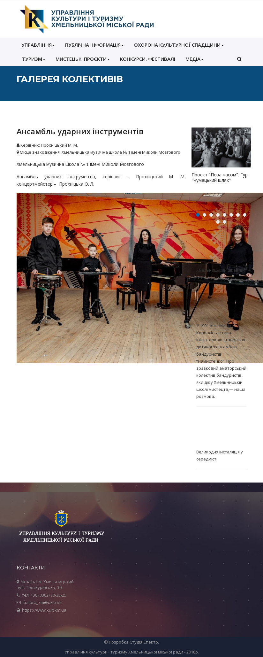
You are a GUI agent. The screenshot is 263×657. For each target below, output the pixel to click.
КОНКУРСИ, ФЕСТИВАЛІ (147, 59)
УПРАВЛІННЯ (38, 45)
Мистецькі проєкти (83, 59)
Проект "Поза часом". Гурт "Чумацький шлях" (221, 177)
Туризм (33, 59)
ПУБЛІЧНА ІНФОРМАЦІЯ (94, 45)
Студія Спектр (144, 642)
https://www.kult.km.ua (44, 610)
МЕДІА (194, 59)
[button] (239, 59)
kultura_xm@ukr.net (42, 602)
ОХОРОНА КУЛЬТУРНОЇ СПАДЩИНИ (179, 45)
